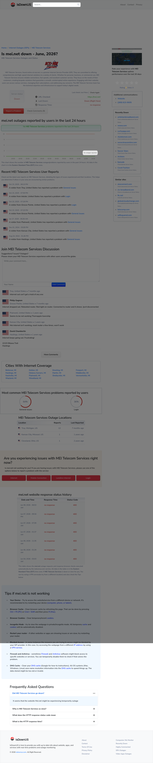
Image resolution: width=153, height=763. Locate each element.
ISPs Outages (121, 750)
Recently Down (121, 743)
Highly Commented (123, 747)
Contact (85, 743)
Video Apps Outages (123, 754)
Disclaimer (86, 754)
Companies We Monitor (125, 740)
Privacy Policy (87, 750)
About (84, 740)
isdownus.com (21, 752)
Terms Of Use (87, 747)
